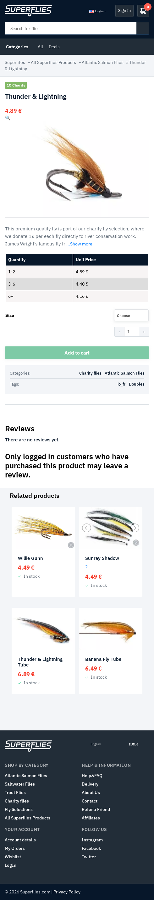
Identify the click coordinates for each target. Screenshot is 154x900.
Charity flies (90, 373)
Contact (89, 801)
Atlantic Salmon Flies (103, 62)
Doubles (136, 384)
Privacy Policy (66, 892)
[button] (7, 118)
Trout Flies (15, 792)
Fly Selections (19, 809)
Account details (20, 840)
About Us (91, 792)
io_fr (121, 384)
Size (9, 315)
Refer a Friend (96, 809)
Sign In (124, 10)
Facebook (91, 848)
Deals (54, 47)
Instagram (92, 840)
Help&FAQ (92, 775)
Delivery (90, 784)
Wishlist (13, 857)
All (40, 47)
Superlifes (15, 62)
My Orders (15, 848)
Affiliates (91, 818)
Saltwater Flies (20, 784)
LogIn (10, 865)
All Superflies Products (53, 62)
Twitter (89, 857)
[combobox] (131, 315)
